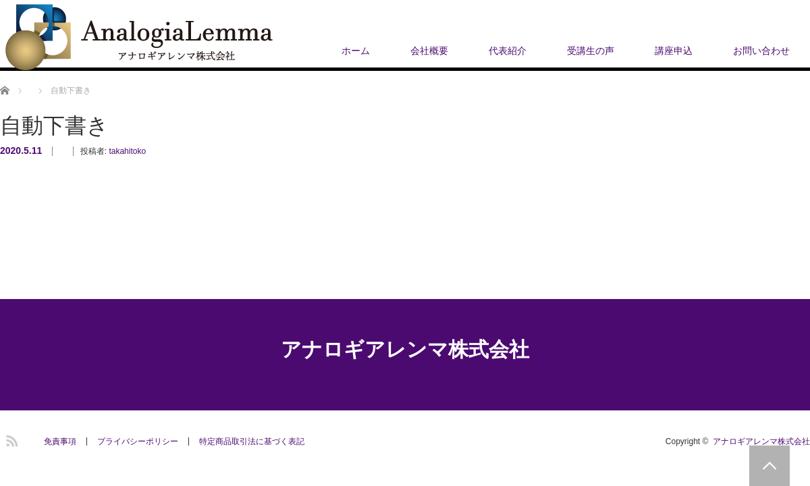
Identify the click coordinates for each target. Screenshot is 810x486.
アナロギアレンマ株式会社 (405, 349)
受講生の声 (590, 50)
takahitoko (127, 151)
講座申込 (674, 50)
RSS (10, 439)
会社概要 (429, 50)
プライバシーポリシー (137, 441)
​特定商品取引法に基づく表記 (251, 441)
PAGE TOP (769, 466)
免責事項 (60, 441)
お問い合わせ (761, 50)
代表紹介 (507, 50)
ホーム (356, 50)
